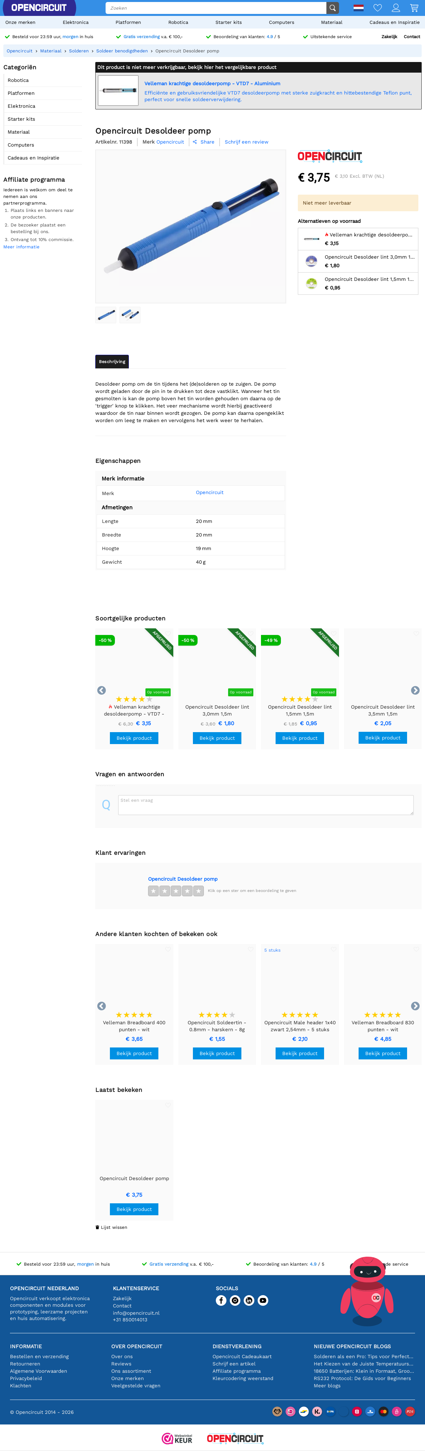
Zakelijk (389, 36)
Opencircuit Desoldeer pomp (182, 879)
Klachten (20, 1386)
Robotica (178, 22)
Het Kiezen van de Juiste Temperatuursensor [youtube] (364, 1364)
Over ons (122, 1356)
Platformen (128, 22)
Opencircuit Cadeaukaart (242, 1356)
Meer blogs (327, 1386)
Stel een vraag (137, 800)
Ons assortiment (131, 1371)
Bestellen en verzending (39, 1356)
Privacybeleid (26, 1378)
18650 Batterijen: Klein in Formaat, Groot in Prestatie (364, 1371)
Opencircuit (200, 492)
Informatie (26, 1346)
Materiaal (331, 22)
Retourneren (25, 1364)
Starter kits (228, 22)
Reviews (121, 1364)
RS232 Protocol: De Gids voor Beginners (362, 1378)
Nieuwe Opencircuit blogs (352, 1346)
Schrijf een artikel (234, 1364)
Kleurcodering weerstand (242, 1378)
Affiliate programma (236, 1371)
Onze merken (20, 22)
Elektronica (76, 22)
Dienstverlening (236, 1346)
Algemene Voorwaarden (38, 1371)
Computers (281, 22)
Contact (412, 36)
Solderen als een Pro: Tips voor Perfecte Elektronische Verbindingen (364, 1356)
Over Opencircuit (136, 1346)
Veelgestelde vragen (135, 1386)
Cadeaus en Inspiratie (395, 22)
